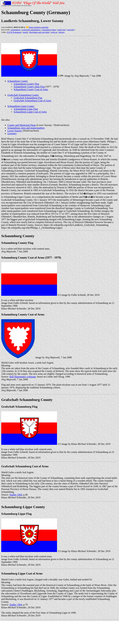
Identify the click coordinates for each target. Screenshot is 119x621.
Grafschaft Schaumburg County (23, 95)
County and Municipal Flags (21, 125)
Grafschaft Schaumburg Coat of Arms (32, 100)
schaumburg (15, 30)
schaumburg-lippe (49, 30)
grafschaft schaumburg (31, 30)
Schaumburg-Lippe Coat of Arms (30, 111)
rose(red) (70, 30)
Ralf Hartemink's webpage (22, 376)
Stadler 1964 (15, 494)
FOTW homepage (14, 32)
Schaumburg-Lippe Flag (26, 109)
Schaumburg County (17, 81)
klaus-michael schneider (38, 27)
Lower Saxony (14, 130)
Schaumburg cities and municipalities (26, 128)
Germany (12, 133)
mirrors (61, 32)
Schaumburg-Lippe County (20, 106)
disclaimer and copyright (39, 32)
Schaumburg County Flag (26, 84)
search (25, 32)
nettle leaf (61, 30)
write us (54, 32)
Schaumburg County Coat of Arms (31, 89)
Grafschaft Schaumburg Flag (28, 97)
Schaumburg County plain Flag (29, 86)
